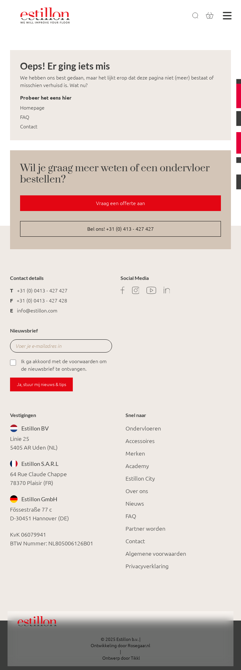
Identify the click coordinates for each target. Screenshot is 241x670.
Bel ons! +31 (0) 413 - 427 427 (120, 229)
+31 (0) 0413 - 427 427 (42, 290)
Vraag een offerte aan (120, 203)
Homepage (32, 108)
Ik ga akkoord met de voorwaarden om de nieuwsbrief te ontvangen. (58, 365)
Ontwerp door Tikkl (120, 658)
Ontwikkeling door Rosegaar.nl (120, 645)
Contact (28, 126)
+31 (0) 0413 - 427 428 (42, 300)
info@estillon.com (37, 310)
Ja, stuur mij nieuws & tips (41, 384)
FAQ (24, 117)
